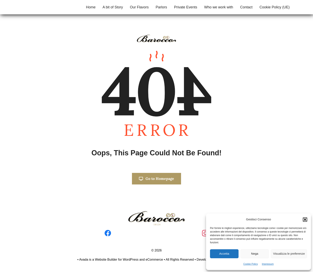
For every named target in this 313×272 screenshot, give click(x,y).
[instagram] (205, 232)
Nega (254, 253)
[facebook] (108, 232)
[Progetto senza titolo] (156, 212)
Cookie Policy (250, 264)
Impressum (268, 264)
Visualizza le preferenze (289, 253)
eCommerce (154, 259)
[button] (305, 220)
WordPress (131, 259)
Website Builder (106, 259)
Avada (83, 259)
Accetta (224, 253)
